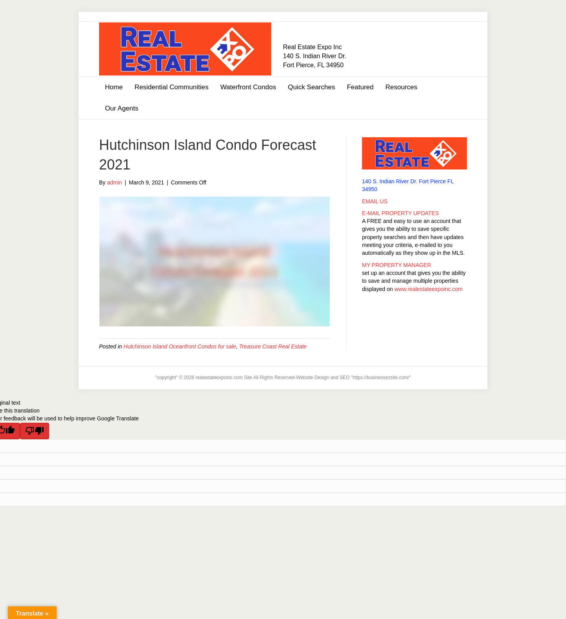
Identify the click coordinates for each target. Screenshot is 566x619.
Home (114, 87)
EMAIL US (375, 201)
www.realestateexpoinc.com (429, 289)
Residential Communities (171, 87)
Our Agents (121, 108)
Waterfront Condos (248, 87)
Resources (401, 87)
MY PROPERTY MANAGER (396, 265)
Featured (360, 87)
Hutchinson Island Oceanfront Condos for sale (179, 346)
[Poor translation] (34, 431)
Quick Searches (311, 87)
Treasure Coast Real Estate (273, 346)
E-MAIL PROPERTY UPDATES (400, 213)
